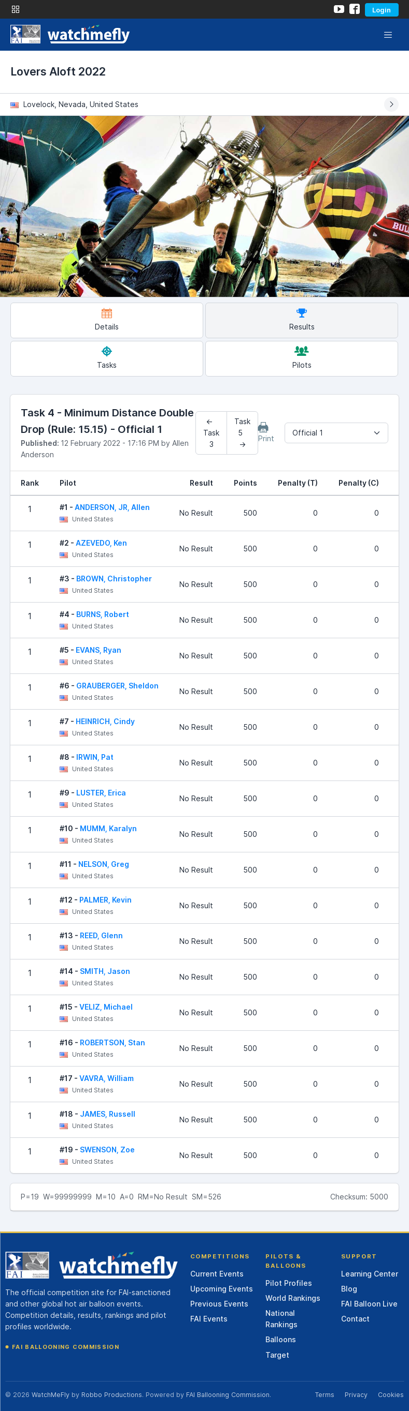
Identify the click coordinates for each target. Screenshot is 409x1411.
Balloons (280, 1339)
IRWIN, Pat (95, 757)
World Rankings (292, 1298)
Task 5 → (242, 432)
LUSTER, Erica (101, 792)
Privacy (356, 1395)
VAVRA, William (106, 1078)
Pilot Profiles (288, 1283)
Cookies (391, 1395)
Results (302, 319)
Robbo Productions (111, 1395)
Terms (324, 1395)
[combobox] (336, 433)
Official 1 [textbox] (307, 432)
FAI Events (209, 1318)
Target (277, 1354)
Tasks (107, 357)
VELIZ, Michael (106, 1006)
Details (107, 319)
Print (266, 432)
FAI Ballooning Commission (65, 1346)
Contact (355, 1318)
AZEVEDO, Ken (101, 542)
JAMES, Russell (107, 1113)
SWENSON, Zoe (107, 1149)
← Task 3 (211, 432)
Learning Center (369, 1273)
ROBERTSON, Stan (112, 1042)
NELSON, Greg (103, 864)
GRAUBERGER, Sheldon (117, 685)
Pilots (302, 357)
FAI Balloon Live (369, 1303)
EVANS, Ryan (98, 650)
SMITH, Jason (105, 971)
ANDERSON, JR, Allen (112, 507)
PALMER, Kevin (105, 899)
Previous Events (219, 1303)
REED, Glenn (101, 935)
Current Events (217, 1273)
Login (381, 10)
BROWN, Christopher (114, 578)
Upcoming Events (221, 1288)
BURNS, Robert (102, 614)
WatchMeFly (50, 1395)
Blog (349, 1288)
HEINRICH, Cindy (105, 721)
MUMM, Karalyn (108, 828)
